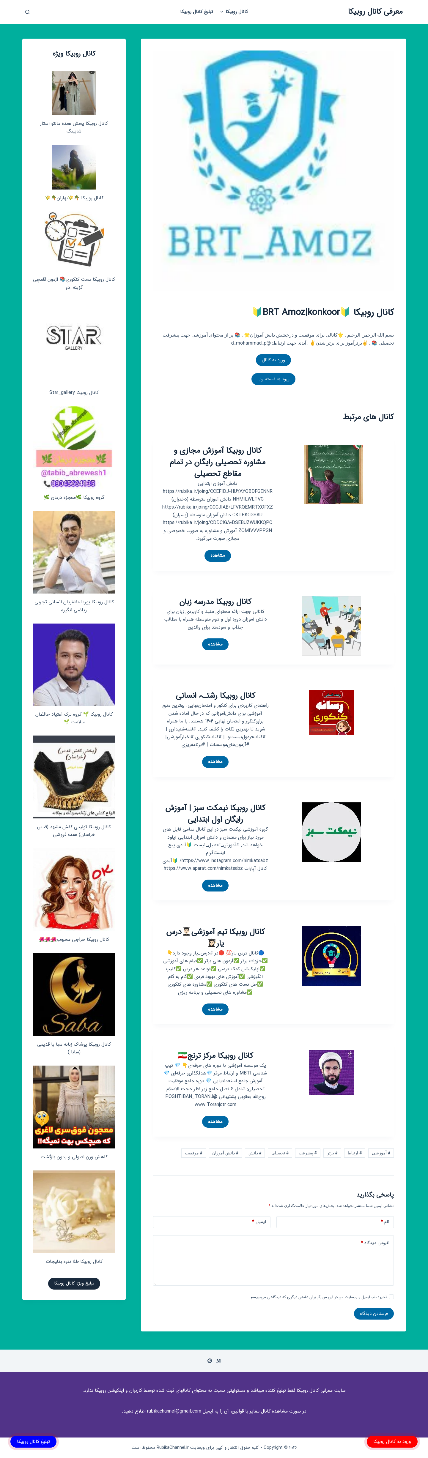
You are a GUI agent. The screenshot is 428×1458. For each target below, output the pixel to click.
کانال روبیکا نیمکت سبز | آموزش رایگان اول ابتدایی (215, 814)
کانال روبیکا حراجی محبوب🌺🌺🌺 (74, 939)
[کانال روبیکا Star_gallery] (74, 342)
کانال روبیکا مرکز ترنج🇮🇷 (215, 1056)
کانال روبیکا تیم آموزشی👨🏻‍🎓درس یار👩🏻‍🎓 (215, 938)
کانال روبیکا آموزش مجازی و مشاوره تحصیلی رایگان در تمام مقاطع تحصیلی (217, 462)
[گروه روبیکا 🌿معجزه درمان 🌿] (74, 447)
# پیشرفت (308, 1153)
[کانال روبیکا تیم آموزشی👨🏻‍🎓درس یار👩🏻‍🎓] (331, 955)
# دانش (255, 1153)
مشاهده (214, 556)
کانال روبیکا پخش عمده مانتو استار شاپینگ (74, 127)
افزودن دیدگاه (375, 1243)
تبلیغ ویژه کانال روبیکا (74, 1283)
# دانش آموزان (225, 1153)
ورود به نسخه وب (273, 379)
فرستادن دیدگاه (374, 1313)
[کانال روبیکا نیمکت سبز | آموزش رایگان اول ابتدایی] (331, 831)
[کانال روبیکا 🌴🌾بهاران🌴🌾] (74, 167)
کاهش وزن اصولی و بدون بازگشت (74, 1157)
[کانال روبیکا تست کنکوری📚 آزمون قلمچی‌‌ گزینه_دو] (74, 241)
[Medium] (218, 1360)
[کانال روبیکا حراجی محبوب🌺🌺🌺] (74, 889)
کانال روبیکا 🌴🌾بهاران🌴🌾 (74, 198)
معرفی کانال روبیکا (375, 12)
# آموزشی (381, 1153)
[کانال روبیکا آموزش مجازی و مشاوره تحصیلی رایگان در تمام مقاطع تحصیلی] (333, 474)
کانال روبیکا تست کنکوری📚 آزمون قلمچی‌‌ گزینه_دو (74, 283)
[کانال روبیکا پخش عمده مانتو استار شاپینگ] (74, 93)
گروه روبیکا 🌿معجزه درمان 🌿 (74, 497)
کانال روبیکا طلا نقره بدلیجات (74, 1261)
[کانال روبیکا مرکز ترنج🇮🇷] (331, 1072)
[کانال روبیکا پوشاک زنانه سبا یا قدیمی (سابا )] (74, 994)
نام (385, 1222)
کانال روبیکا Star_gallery (74, 392)
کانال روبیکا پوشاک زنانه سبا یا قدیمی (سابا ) (74, 1048)
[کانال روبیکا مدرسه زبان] (331, 625)
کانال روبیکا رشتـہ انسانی (215, 696)
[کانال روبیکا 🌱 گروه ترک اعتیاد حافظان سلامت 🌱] (74, 665)
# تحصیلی (280, 1153)
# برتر (332, 1153)
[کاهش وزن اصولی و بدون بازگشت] (74, 1107)
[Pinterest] (209, 1360)
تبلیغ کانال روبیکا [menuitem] (196, 11)
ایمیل (259, 1222)
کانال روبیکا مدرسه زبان (215, 602)
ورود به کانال (273, 360)
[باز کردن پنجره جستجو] (27, 12)
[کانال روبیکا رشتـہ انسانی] (331, 712)
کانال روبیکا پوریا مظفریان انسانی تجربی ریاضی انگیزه (74, 605)
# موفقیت (193, 1153)
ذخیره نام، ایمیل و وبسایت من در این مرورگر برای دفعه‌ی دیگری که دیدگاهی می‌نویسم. (318, 1297)
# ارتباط (354, 1153)
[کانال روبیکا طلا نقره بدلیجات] (74, 1211)
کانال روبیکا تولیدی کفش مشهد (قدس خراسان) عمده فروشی (74, 830)
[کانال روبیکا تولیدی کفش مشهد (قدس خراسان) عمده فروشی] (74, 777)
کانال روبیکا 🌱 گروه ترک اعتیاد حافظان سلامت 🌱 (74, 718)
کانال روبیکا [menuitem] (233, 11)
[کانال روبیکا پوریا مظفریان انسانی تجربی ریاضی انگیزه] (74, 552)
